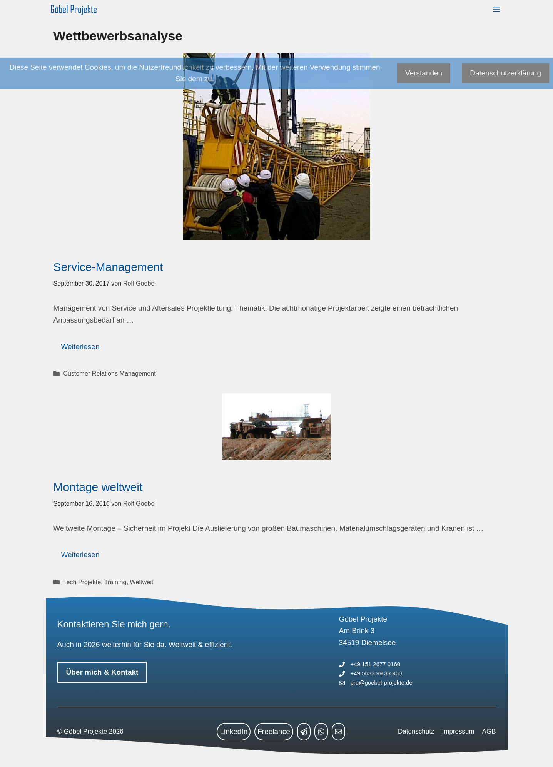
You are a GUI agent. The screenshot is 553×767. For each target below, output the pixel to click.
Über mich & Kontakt (102, 672)
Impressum (458, 731)
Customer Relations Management (109, 373)
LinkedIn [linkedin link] (233, 731)
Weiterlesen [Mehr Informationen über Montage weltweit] (80, 555)
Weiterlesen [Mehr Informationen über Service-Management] (80, 347)
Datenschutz (416, 731)
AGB (489, 731)
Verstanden (423, 73)
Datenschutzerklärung (505, 73)
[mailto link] (338, 731)
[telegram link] (304, 731)
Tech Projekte (82, 581)
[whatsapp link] (321, 731)
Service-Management (108, 267)
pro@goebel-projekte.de (382, 682)
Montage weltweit (98, 487)
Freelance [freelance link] (273, 731)
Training (115, 581)
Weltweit (142, 581)
